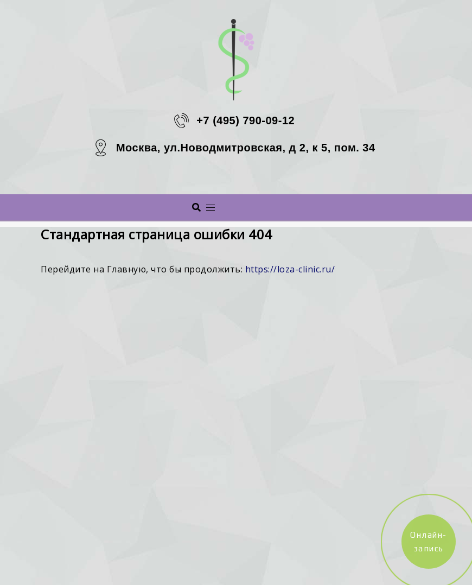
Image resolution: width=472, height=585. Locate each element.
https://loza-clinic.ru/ (290, 269)
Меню (250, 207)
